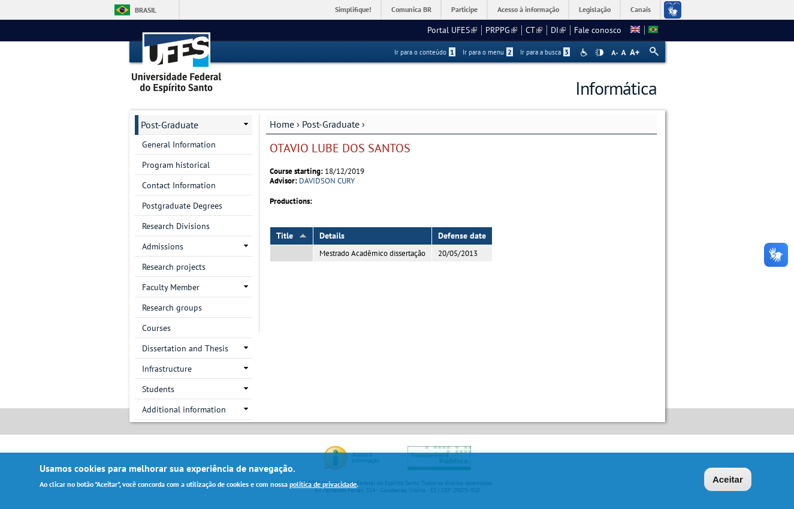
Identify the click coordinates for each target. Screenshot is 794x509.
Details (332, 235)
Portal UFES (452, 30)
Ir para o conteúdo (424, 52)
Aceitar (728, 480)
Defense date (462, 235)
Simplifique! (353, 9)
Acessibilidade (585, 52)
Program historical (176, 164)
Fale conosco (597, 30)
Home (282, 124)
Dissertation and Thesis (185, 348)
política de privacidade (323, 485)
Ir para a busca (545, 52)
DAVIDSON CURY (327, 181)
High (599, 53)
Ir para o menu (488, 52)
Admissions (162, 246)
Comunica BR (411, 9)
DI (558, 30)
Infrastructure (167, 368)
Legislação (595, 9)
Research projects (174, 266)
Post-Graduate (331, 124)
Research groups (172, 307)
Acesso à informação (528, 9)
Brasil (145, 9)
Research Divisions (176, 226)
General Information (179, 144)
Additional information (184, 409)
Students (158, 389)
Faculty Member (171, 287)
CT (534, 30)
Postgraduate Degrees (182, 205)
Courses (156, 328)
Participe (464, 9)
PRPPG (501, 30)
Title (291, 235)
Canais (640, 9)
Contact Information (179, 185)
